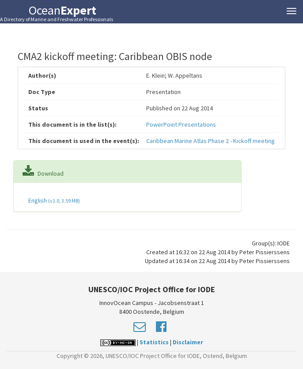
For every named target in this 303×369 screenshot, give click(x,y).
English (53, 200)
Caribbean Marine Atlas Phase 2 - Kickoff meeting (210, 141)
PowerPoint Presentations (181, 124)
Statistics (154, 342)
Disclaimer (188, 342)
